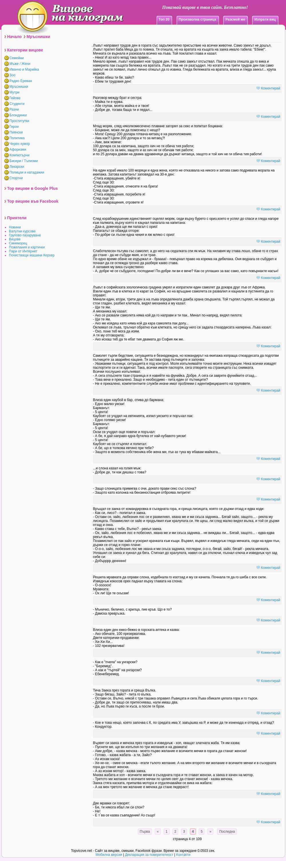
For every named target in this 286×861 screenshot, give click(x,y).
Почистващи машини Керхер (32, 255)
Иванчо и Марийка (24, 69)
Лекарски (16, 167)
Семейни (16, 58)
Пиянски (16, 132)
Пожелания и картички (27, 247)
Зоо (12, 75)
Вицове (15, 239)
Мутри (14, 92)
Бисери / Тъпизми (23, 161)
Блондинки (18, 115)
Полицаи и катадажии (26, 172)
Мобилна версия (109, 855)
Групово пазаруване (25, 235)
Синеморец (18, 243)
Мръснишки (38, 36)
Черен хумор (19, 144)
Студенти (16, 104)
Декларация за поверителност (149, 855)
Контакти (183, 855)
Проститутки (19, 121)
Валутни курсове (22, 231)
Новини (15, 227)
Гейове (15, 98)
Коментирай (270, 88)
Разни (14, 109)
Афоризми (17, 150)
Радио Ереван (20, 81)
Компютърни (19, 155)
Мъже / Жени (19, 64)
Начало (14, 36)
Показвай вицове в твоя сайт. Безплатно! (205, 7)
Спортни (16, 178)
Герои (14, 127)
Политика (17, 138)
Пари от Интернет (23, 251)
